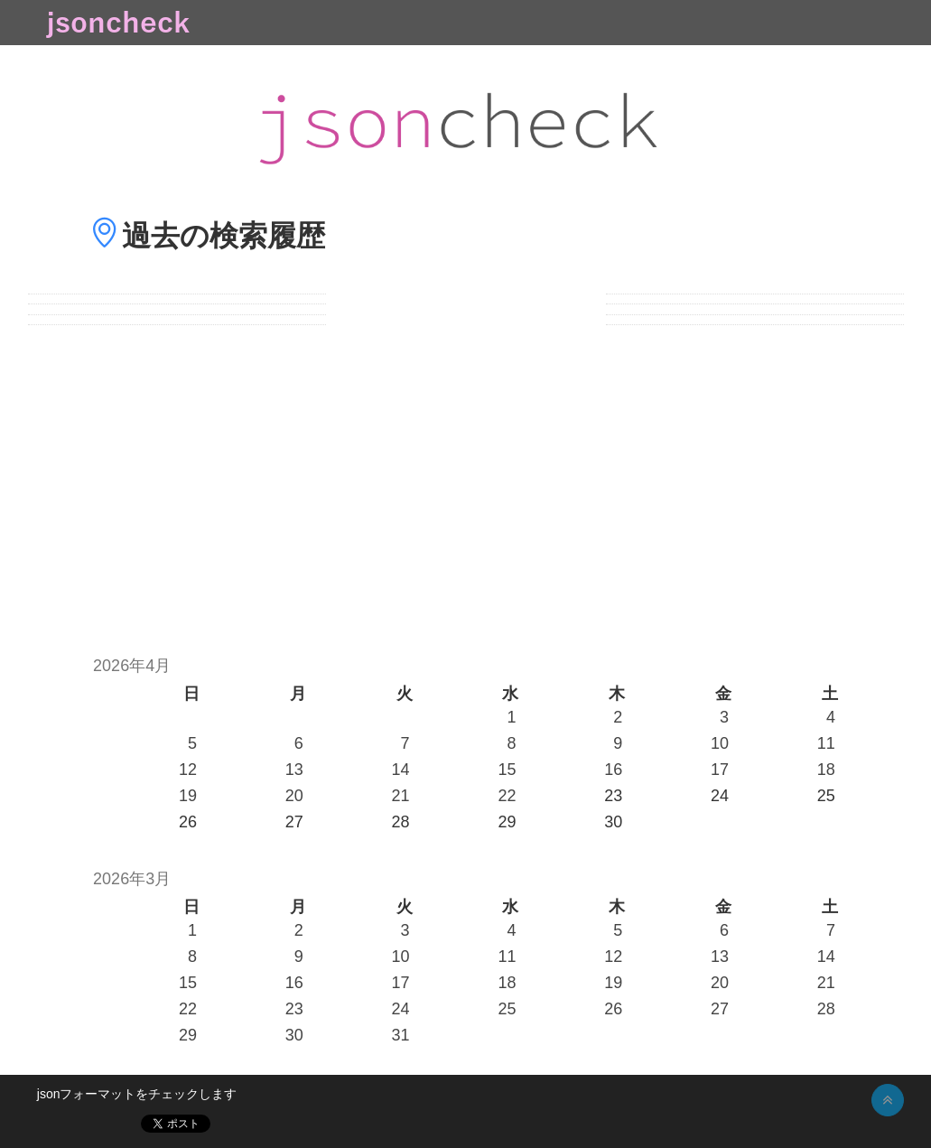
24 (401, 1009)
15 (507, 770)
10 (720, 743)
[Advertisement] (465, 480)
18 (826, 770)
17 (720, 770)
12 (188, 770)
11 (826, 743)
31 (401, 1035)
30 (294, 1035)
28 (826, 1009)
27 (720, 1009)
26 (613, 1009)
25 (507, 1009)
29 (188, 1035)
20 (294, 796)
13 (294, 770)
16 (613, 770)
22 (507, 796)
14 (401, 770)
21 (401, 796)
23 (294, 1009)
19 (188, 796)
